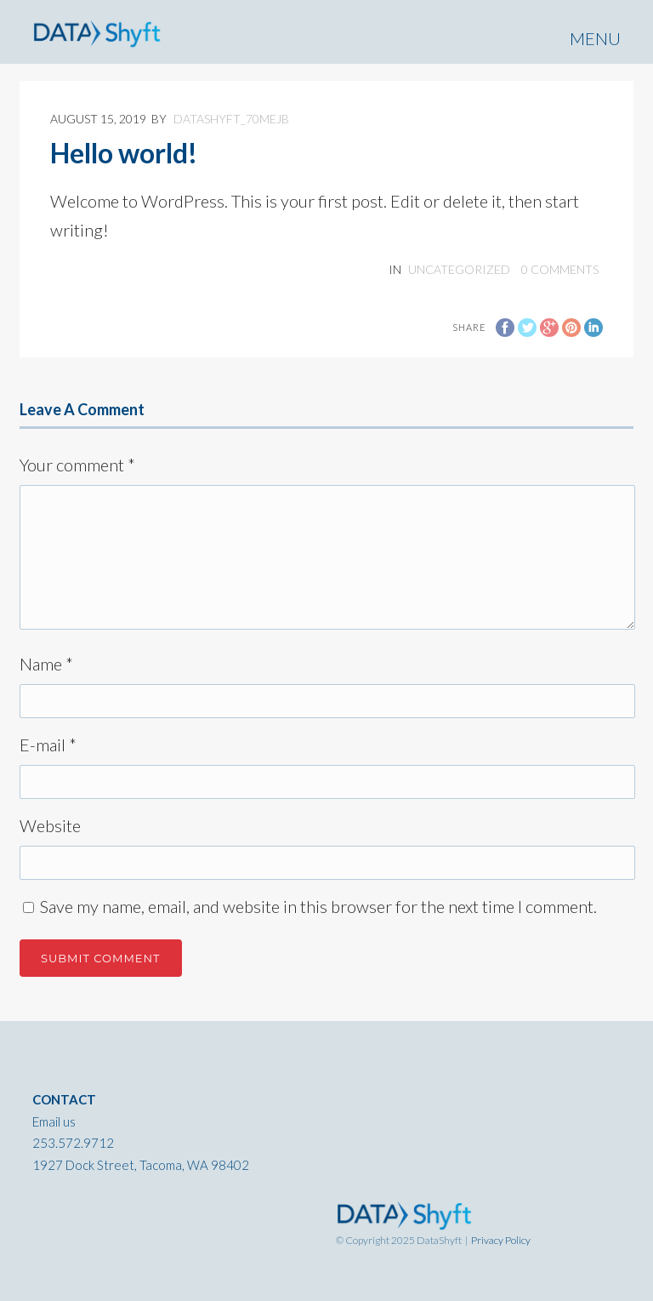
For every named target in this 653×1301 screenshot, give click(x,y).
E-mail (48, 744)
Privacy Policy (501, 1240)
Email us (54, 1121)
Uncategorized (459, 269)
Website (50, 825)
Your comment (77, 464)
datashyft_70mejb (231, 118)
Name (46, 663)
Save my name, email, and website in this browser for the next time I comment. (318, 906)
